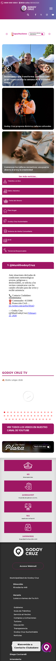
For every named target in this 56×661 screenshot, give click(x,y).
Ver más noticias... (28, 176)
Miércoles (29, 3)
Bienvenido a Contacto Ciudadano (26, 646)
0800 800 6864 (9, 3)
